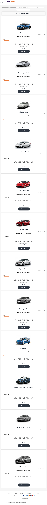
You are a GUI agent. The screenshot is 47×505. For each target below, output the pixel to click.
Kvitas (23, 9)
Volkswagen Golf (23, 190)
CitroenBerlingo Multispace (23, 387)
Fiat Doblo (23, 348)
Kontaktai (21, 493)
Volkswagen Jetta (24, 73)
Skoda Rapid (23, 112)
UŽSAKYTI (23, 51)
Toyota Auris (24, 230)
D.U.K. (9, 493)
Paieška (9, 7)
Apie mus (15, 493)
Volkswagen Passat (23, 309)
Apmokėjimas (37, 7)
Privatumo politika (29, 493)
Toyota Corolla (24, 151)
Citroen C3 (23, 33)
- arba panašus (41, 34)
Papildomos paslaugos (23, 7)
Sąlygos (37, 493)
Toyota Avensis (24, 466)
